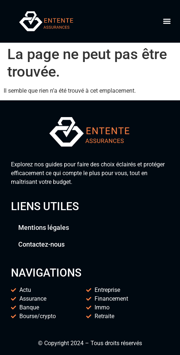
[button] (167, 21)
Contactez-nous (41, 244)
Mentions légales (43, 227)
